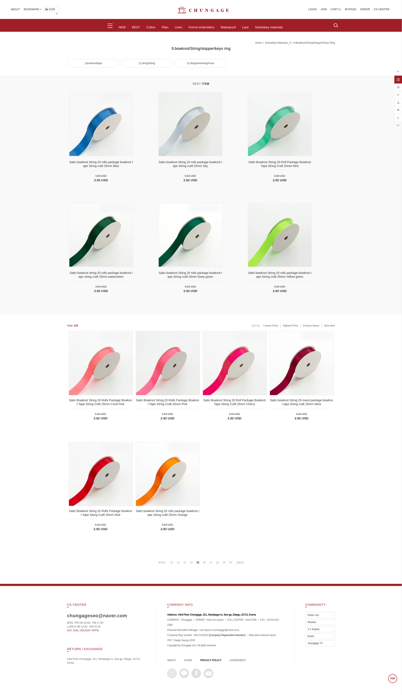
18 (217, 562)
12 (178, 562)
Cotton (150, 27)
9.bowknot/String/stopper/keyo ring (314, 42)
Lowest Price (270, 325)
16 (204, 562)
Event (311, 636)
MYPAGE (350, 9)
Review (312, 622)
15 (197, 562)
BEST (136, 27)
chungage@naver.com (226, 630)
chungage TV (315, 643)
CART (334, 9)
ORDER (365, 9)
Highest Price (290, 325)
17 (210, 562)
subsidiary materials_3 (278, 42)
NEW (122, 27)
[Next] (240, 562)
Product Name (311, 325)
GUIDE (188, 660)
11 (171, 562)
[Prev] (161, 562)
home (258, 42)
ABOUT (15, 9)
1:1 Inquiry (313, 629)
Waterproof (228, 27)
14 (191, 562)
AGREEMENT (238, 660)
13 (184, 562)
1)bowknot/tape (93, 63)
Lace (245, 27)
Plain (165, 27)
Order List (313, 615)
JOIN (324, 9)
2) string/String (147, 63)
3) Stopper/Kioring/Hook (200, 63)
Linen (178, 27)
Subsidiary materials (269, 27)
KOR (49, 9)
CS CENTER (381, 9)
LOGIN (312, 9)
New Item (329, 325)
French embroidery (201, 27)
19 (223, 562)
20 (230, 562)
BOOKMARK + (33, 9)
